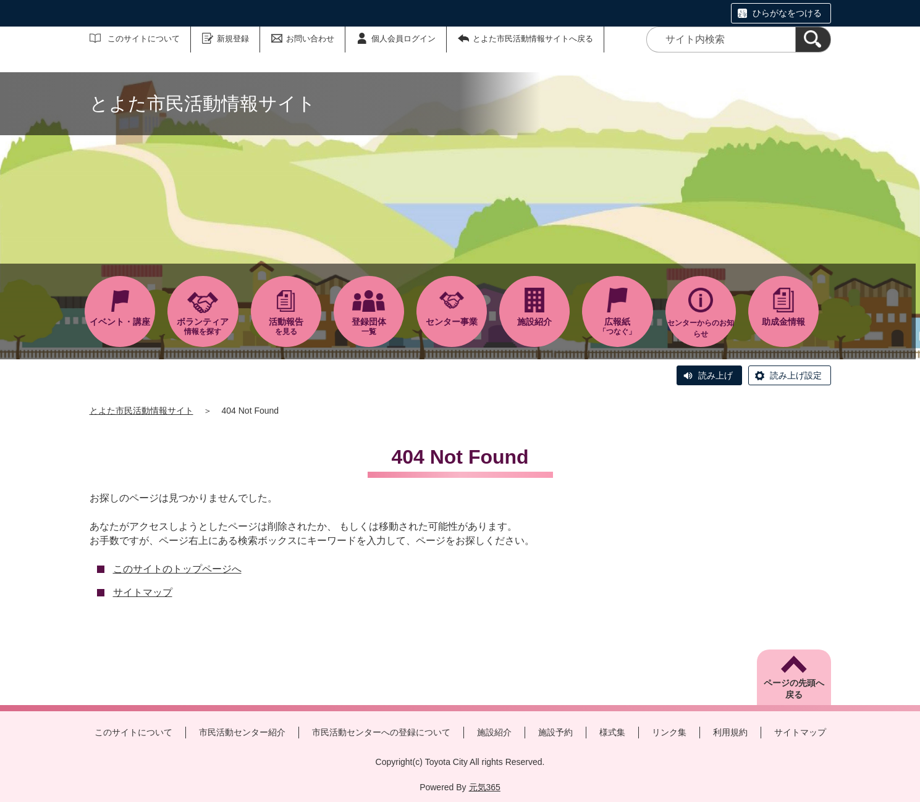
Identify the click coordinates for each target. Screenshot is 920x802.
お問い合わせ (310, 38)
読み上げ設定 (796, 375)
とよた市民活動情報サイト (141, 411)
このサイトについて (144, 38)
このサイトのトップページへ (177, 569)
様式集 (612, 732)
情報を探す (203, 326)
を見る (286, 326)
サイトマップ (142, 592)
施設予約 (555, 732)
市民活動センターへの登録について (381, 732)
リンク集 (669, 732)
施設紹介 (494, 732)
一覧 (369, 326)
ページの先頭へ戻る (794, 689)
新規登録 (233, 38)
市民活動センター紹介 (242, 732)
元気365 (484, 787)
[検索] (813, 39)
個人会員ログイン (403, 38)
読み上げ (715, 375)
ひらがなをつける (787, 13)
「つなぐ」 (617, 326)
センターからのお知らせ (700, 328)
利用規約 (730, 732)
